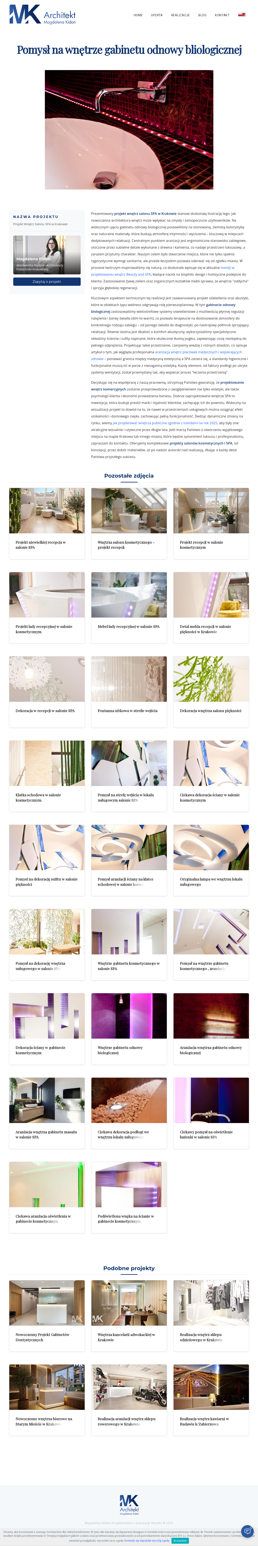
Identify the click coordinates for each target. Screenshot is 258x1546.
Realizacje (180, 15)
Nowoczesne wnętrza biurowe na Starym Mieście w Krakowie (44, 1421)
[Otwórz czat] (247, 1531)
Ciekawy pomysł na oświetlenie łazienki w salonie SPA (206, 1134)
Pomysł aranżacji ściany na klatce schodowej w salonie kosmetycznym (128, 882)
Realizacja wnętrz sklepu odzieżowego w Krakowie (201, 1337)
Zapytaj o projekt (47, 282)
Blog (202, 15)
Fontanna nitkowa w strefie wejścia (127, 710)
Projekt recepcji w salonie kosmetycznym (201, 545)
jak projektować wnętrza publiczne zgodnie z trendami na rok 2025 (165, 423)
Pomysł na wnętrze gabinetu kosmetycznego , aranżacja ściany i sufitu (209, 968)
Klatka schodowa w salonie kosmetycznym (38, 797)
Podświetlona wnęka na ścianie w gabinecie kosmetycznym (126, 1219)
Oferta (157, 15)
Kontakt (222, 15)
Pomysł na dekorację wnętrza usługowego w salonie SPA (40, 966)
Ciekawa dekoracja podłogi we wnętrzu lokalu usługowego (123, 1134)
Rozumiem (180, 1540)
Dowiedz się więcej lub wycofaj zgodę (146, 1540)
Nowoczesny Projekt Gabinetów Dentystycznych (42, 1337)
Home (138, 15)
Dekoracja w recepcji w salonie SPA (45, 710)
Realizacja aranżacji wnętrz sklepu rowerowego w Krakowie (126, 1421)
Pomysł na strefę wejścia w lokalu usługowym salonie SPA (126, 797)
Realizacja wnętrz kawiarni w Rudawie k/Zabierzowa (204, 1421)
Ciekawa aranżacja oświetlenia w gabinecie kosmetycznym (43, 1219)
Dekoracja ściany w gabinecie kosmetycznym (40, 1050)
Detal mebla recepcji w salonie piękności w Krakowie (205, 629)
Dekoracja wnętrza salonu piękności (210, 710)
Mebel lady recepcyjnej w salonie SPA (128, 626)
